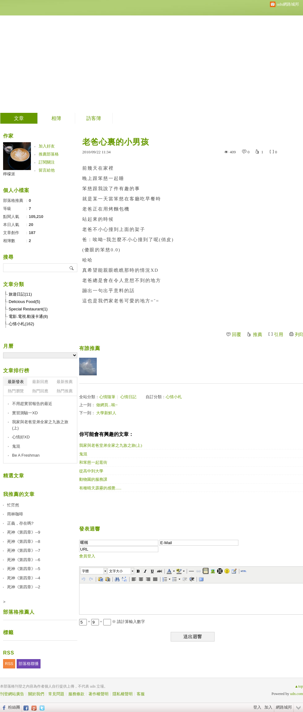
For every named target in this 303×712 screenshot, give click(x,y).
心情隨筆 (107, 396)
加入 (268, 707)
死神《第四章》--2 (23, 587)
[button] (94, 571)
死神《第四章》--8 (23, 541)
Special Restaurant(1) (28, 309)
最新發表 (16, 381)
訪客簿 (93, 118)
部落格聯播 (29, 663)
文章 (19, 118)
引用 (278, 334)
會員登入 (87, 556)
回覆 (236, 334)
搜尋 (71, 267)
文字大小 (116, 571)
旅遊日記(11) (20, 294)
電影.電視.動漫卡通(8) (28, 316)
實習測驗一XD (25, 413)
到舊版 (183, 56)
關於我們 (36, 694)
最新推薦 (65, 381)
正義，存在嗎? (20, 523)
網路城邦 (284, 707)
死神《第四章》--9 (23, 532)
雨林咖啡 (15, 514)
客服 (141, 694)
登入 (257, 707)
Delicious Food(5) (24, 301)
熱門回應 (40, 391)
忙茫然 (13, 505)
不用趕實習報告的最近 (32, 403)
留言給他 (47, 170)
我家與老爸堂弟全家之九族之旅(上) (40, 425)
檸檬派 (9, 174)
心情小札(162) (21, 324)
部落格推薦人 (19, 612)
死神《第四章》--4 (23, 578)
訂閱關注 (47, 162)
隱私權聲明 (123, 694)
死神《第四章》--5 (23, 568)
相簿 (56, 118)
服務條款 (76, 694)
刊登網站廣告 (12, 694)
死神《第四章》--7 (23, 550)
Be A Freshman (26, 455)
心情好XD (21, 437)
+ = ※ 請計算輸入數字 (112, 621)
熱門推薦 (65, 391)
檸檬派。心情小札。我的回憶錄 (88, 54)
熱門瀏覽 (16, 391)
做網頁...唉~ (106, 405)
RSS (9, 663)
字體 (85, 571)
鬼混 (16, 446)
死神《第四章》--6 (23, 559)
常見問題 (56, 694)
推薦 (257, 334)
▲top (299, 686)
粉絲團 (14, 707)
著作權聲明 (98, 694)
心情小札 (174, 396)
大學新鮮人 (106, 413)
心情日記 (128, 396)
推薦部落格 (49, 154)
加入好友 (47, 146)
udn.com (296, 694)
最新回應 (40, 381)
